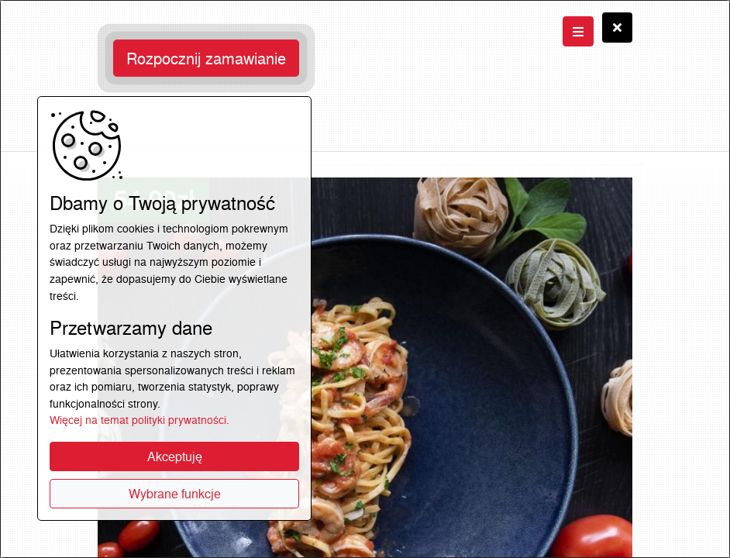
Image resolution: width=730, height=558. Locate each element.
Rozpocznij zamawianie (206, 58)
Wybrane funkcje (175, 493)
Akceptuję (174, 456)
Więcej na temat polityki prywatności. (139, 420)
